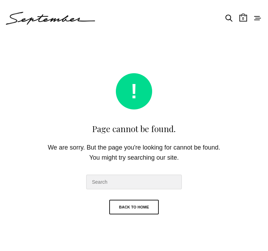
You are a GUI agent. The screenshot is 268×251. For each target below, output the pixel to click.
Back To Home (134, 207)
